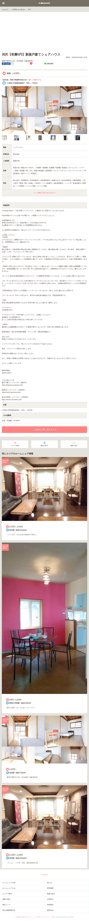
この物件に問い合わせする (45, 430)
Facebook (44, 875)
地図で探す (74, 444)
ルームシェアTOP (9, 883)
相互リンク (6, 905)
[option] (8, 137)
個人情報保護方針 (8, 910)
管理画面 (50, 888)
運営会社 (50, 910)
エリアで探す (15, 444)
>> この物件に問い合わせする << (44, 193)
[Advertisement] (44, 32)
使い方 (49, 883)
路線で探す (44, 444)
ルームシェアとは (8, 888)
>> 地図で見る (36, 80)
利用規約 (50, 905)
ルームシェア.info (50, 917)
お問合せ (50, 899)
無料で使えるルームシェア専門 (31, 917)
